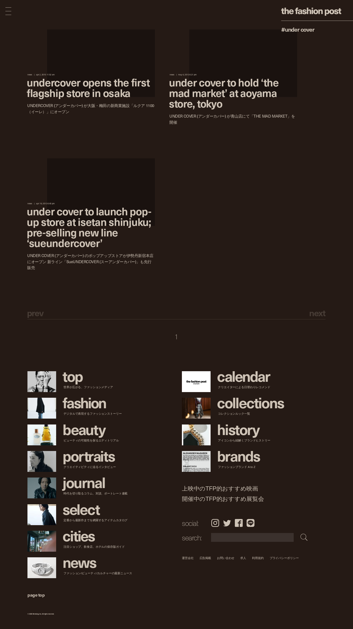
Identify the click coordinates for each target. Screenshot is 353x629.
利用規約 (258, 558)
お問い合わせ (225, 558)
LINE (250, 523)
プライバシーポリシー (284, 558)
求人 (243, 558)
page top (36, 594)
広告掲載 (205, 558)
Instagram (215, 523)
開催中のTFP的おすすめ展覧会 (223, 499)
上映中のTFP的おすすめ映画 (220, 488)
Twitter (227, 523)
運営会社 (188, 558)
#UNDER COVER (297, 29)
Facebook (239, 523)
